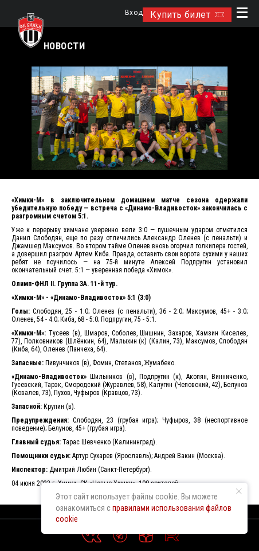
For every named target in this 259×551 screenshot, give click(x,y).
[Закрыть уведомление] (239, 491)
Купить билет (187, 14)
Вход (134, 13)
